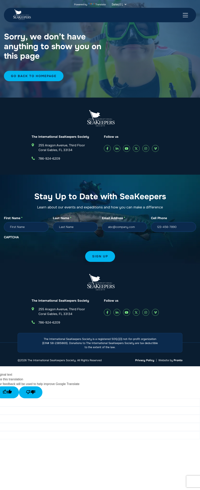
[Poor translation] (30, 392)
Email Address (113, 218)
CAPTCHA (11, 237)
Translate (97, 4)
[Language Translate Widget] (118, 4)
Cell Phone (159, 218)
